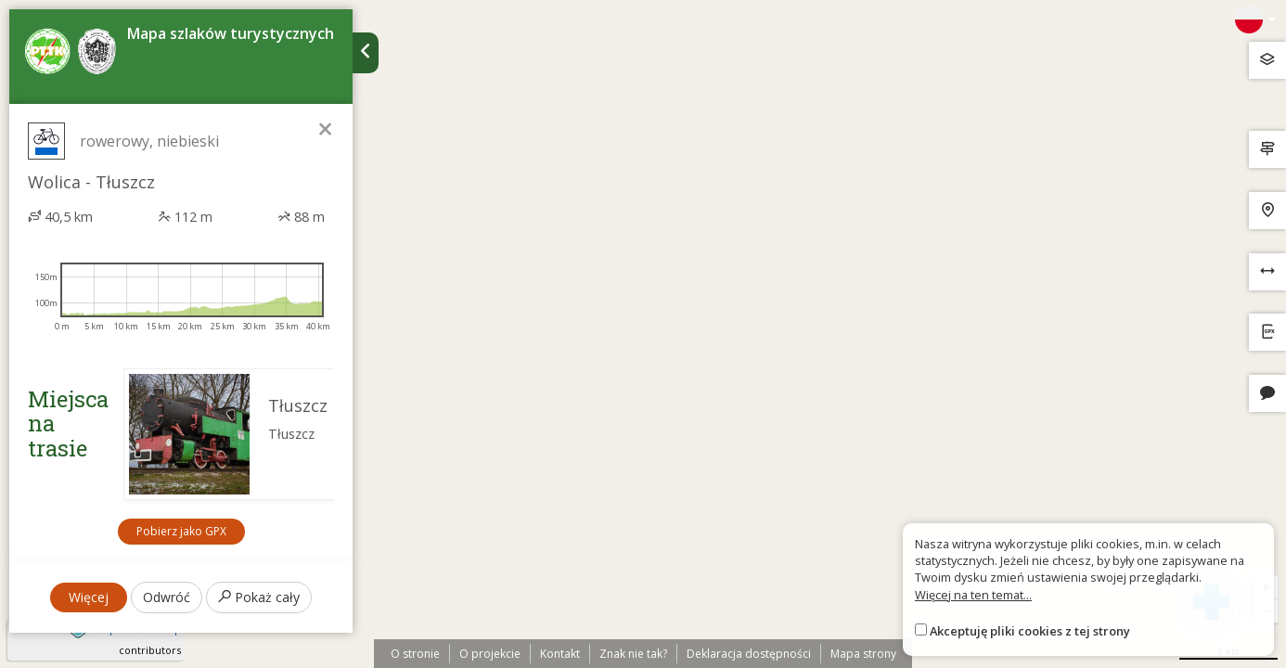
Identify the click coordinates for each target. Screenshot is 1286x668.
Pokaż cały (259, 597)
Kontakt (560, 654)
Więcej (89, 597)
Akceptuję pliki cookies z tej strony (1030, 631)
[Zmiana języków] (1255, 19)
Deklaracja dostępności (749, 654)
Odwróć (166, 597)
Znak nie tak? (633, 654)
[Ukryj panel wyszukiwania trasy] (366, 52)
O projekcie (490, 654)
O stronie (415, 654)
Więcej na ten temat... (973, 594)
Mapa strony (863, 654)
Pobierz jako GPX (181, 531)
